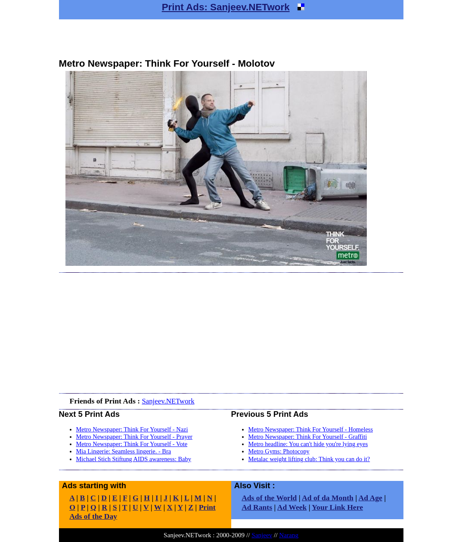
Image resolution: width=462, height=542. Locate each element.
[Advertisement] (231, 38)
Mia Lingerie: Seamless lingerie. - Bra (123, 451)
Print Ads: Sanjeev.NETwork (226, 7)
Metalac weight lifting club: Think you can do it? (309, 459)
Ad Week (292, 507)
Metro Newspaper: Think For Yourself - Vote (132, 443)
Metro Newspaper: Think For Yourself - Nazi (132, 429)
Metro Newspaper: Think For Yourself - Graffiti (307, 436)
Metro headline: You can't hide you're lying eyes (308, 443)
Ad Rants (257, 507)
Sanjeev (261, 535)
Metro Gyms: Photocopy (279, 451)
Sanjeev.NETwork (168, 401)
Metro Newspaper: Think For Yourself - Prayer (134, 436)
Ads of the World (269, 497)
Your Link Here (337, 507)
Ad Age (370, 497)
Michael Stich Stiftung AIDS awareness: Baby (133, 459)
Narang (288, 535)
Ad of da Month (327, 497)
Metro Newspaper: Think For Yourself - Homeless (310, 429)
